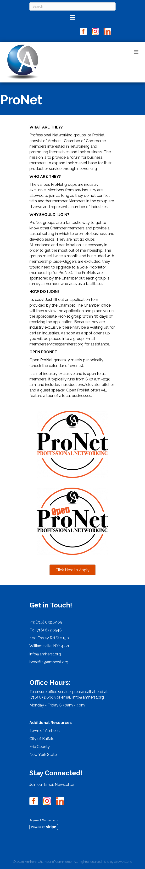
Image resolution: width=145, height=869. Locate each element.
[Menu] (72, 18)
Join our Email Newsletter (51, 784)
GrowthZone (123, 861)
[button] (72, 570)
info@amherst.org (45, 654)
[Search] (72, 6)
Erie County (39, 746)
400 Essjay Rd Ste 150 (49, 638)
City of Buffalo (42, 738)
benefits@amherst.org (48, 662)
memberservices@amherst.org (56, 344)
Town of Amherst (44, 730)
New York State (43, 754)
